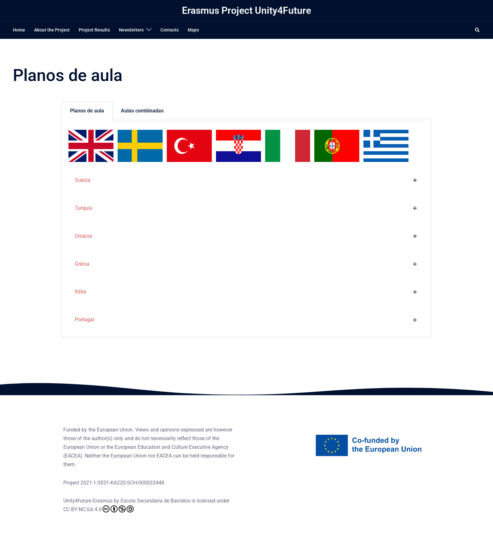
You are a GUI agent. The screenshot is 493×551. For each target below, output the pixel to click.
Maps (193, 29)
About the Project (52, 29)
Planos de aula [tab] (87, 111)
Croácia (83, 236)
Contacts (169, 29)
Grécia (82, 264)
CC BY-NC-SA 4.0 (98, 508)
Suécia (82, 180)
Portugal (84, 319)
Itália (80, 292)
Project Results (94, 29)
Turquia (83, 208)
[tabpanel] (246, 228)
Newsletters (131, 29)
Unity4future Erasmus (87, 501)
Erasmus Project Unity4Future (246, 10)
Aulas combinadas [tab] (142, 111)
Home (19, 29)
